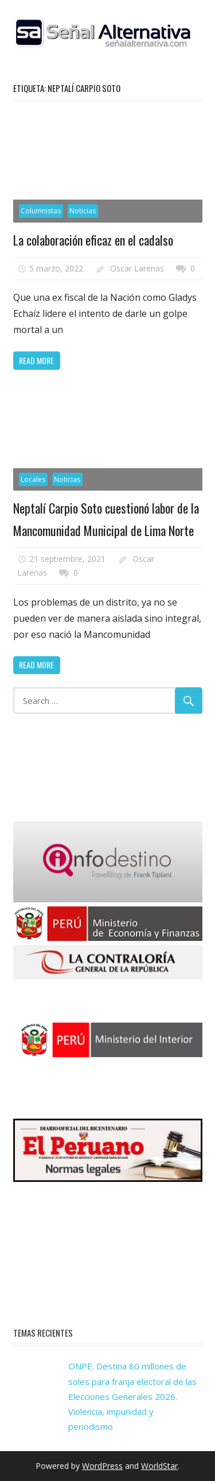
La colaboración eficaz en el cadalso (93, 240)
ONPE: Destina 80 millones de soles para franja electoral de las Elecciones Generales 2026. (132, 1381)
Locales (33, 479)
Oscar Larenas (137, 268)
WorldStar (159, 1465)
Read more (36, 360)
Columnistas (41, 211)
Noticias (82, 211)
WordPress (102, 1465)
